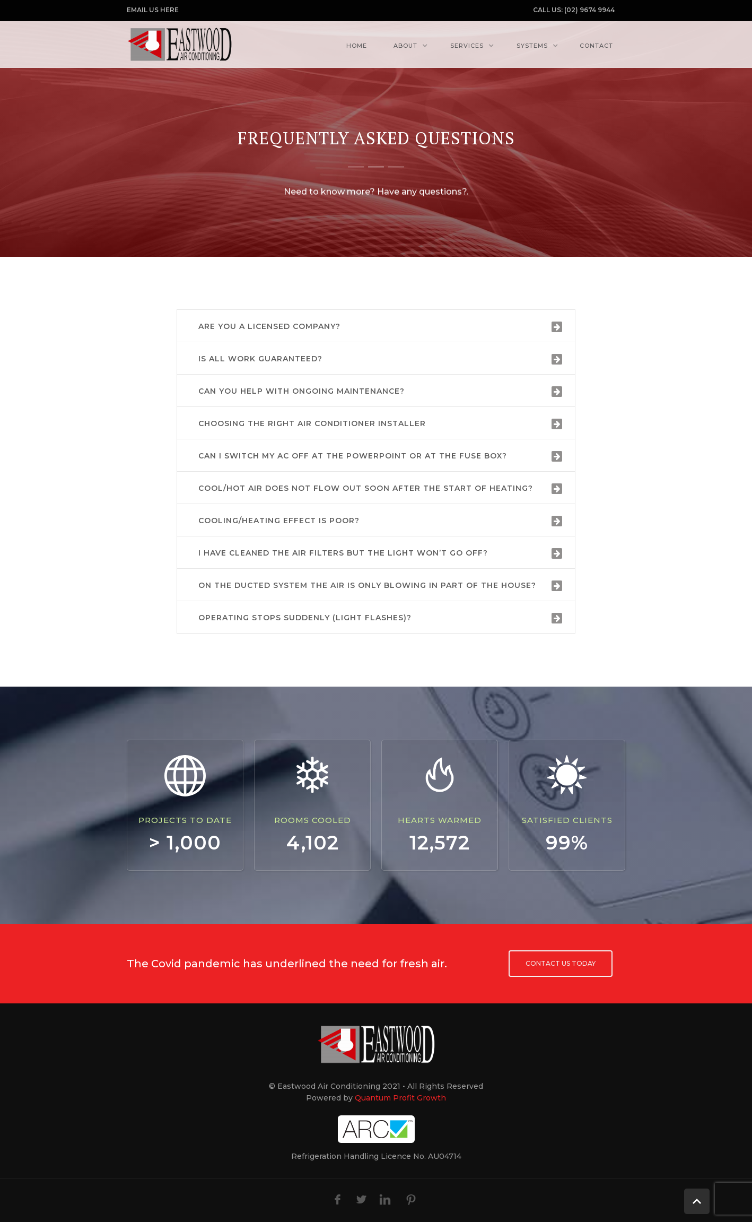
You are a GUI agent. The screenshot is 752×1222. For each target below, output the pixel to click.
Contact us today (561, 963)
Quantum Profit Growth (400, 1098)
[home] (180, 44)
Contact (596, 45)
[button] (408, 45)
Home (356, 45)
